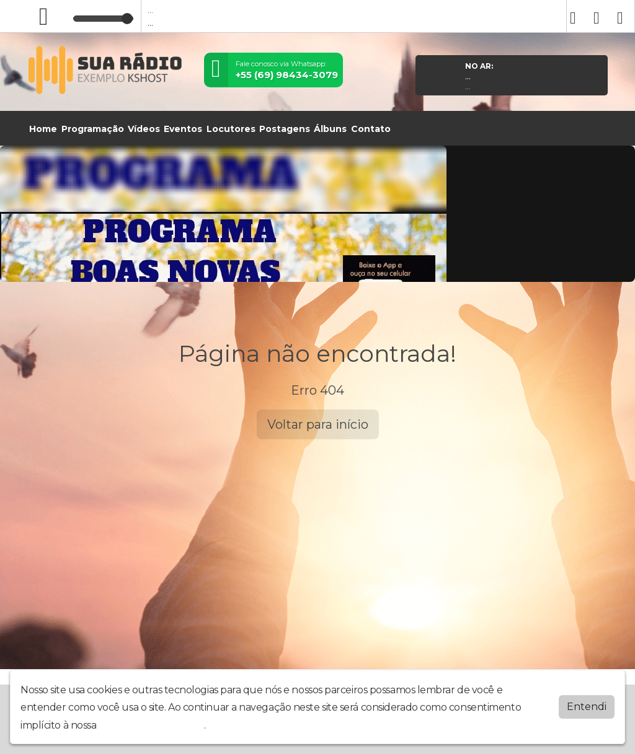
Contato (371, 128)
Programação (92, 128)
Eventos (183, 128)
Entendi (586, 706)
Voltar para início (317, 424)
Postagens (284, 128)
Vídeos (144, 128)
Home (43, 128)
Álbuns (330, 128)
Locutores (230, 128)
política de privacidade (151, 725)
